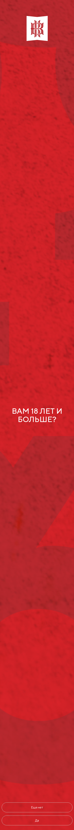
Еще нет (37, 807)
